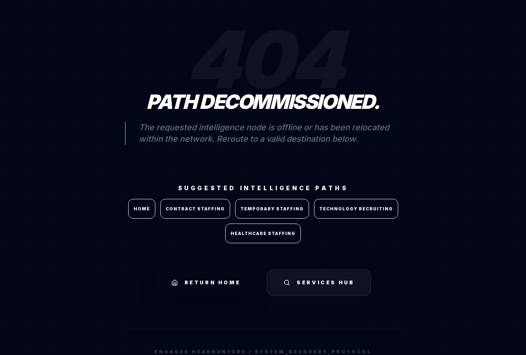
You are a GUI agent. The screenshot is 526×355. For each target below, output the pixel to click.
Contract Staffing (195, 208)
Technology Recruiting (356, 208)
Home (142, 208)
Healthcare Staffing (263, 233)
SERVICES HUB (319, 282)
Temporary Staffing (272, 208)
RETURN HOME (206, 282)
